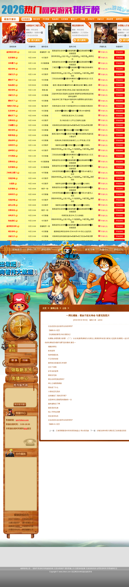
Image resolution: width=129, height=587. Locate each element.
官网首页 (17, 249)
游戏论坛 (118, 249)
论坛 (25, 429)
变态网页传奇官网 (68, 253)
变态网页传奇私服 (78, 572)
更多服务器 (19, 404)
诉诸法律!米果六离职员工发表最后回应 (111, 431)
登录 (14, 360)
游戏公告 (31, 249)
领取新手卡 (21, 369)
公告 (64, 308)
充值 (20, 378)
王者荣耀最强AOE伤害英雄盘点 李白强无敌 (72, 431)
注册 (25, 360)
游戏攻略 (90, 249)
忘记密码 (28, 354)
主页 (44, 308)
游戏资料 (46, 249)
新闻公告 (54, 308)
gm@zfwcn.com (22, 420)
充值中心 (104, 249)
